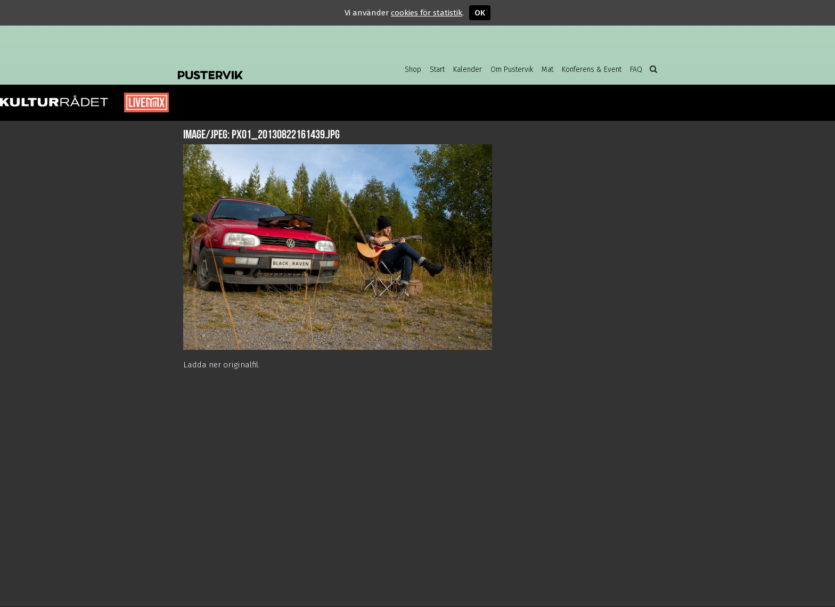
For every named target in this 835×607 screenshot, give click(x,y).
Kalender (467, 69)
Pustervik (263, 66)
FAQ (636, 69)
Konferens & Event (591, 69)
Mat (547, 69)
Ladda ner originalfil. (221, 365)
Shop (413, 69)
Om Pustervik (511, 69)
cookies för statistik (426, 13)
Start (437, 69)
